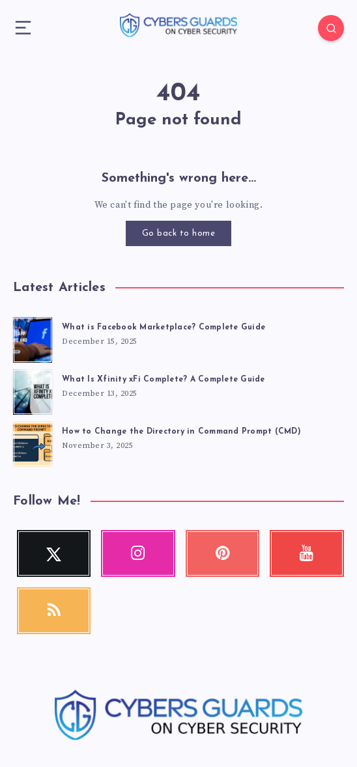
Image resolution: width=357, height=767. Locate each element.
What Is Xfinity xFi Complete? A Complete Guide (163, 380)
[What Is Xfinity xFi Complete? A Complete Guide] (32, 390)
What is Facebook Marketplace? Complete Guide (163, 327)
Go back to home (179, 233)
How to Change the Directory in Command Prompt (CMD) (181, 432)
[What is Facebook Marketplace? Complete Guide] (32, 338)
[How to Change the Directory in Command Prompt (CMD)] (32, 442)
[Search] (331, 28)
